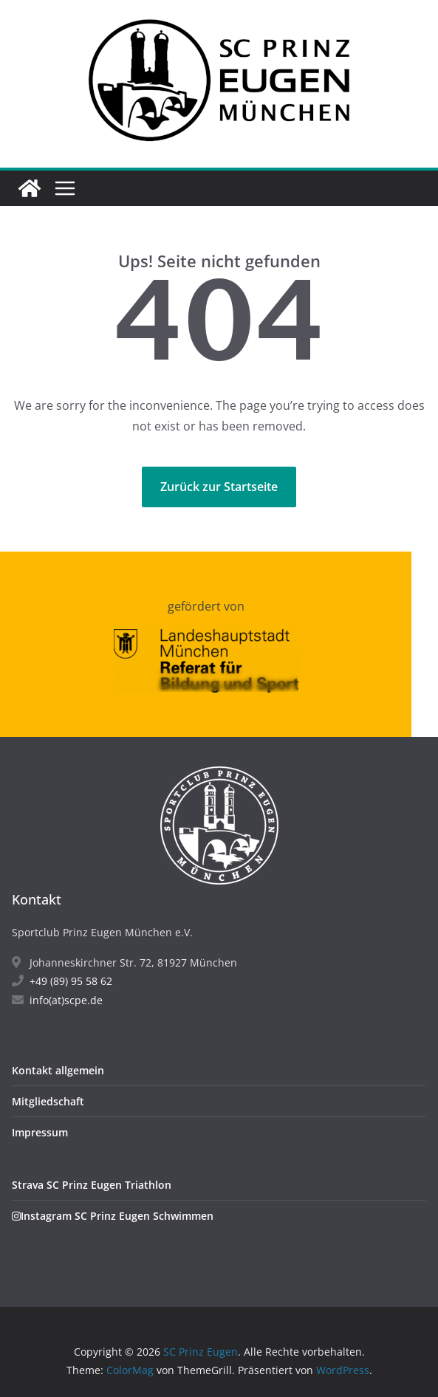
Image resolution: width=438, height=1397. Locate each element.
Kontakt (36, 899)
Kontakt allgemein (58, 1070)
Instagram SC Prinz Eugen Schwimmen (112, 1216)
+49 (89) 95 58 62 (62, 981)
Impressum (40, 1132)
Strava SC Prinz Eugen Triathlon (91, 1185)
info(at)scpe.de (57, 1000)
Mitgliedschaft (48, 1101)
